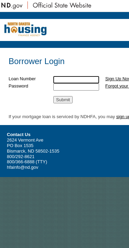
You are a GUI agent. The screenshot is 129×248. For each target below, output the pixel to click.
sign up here (21, 137)
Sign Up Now (108, 81)
